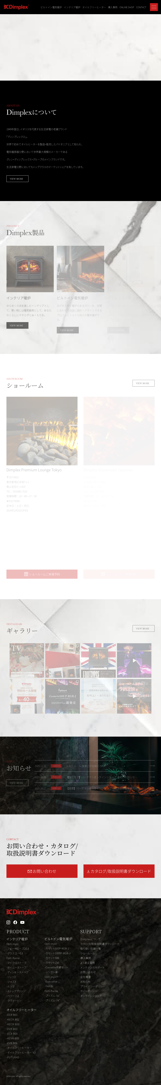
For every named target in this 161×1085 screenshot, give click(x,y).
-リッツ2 (11, 977)
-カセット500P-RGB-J (57, 948)
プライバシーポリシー (92, 986)
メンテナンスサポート (92, 967)
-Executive (51, 981)
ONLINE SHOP (126, 7)
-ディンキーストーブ (17, 972)
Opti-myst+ (51, 977)
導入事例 (112, 7)
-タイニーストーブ (16, 967)
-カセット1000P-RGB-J (58, 953)
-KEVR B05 (12, 1038)
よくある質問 (87, 963)
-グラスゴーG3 (14, 953)
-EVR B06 (11, 1043)
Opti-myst (12, 944)
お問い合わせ (88, 972)
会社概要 (85, 977)
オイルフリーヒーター (94, 7)
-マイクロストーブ (16, 963)
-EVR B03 (11, 1029)
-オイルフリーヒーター (19, 1048)
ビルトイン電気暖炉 (51, 7)
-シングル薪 (51, 972)
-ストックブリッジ (16, 991)
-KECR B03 (12, 1024)
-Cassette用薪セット (56, 967)
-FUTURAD (12, 1057)
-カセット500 (52, 958)
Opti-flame (13, 958)
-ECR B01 (12, 1015)
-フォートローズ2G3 (17, 948)
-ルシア (10, 986)
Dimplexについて (90, 939)
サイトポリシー (88, 991)
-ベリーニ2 (12, 996)
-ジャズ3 (11, 981)
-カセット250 (52, 962)
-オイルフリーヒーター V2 (21, 1052)
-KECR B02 (12, 1019)
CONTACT (141, 7)
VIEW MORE (16, 178)
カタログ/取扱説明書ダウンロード (99, 944)
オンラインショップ (91, 996)
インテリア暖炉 (72, 7)
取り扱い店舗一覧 (90, 948)
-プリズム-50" (52, 995)
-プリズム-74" (52, 1000)
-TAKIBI (49, 986)
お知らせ (85, 981)
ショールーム (87, 953)
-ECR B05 (12, 1033)
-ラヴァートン (14, 1000)
